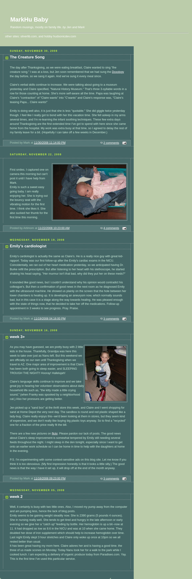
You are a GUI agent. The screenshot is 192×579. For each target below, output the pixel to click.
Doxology (118, 72)
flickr (55, 433)
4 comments (111, 228)
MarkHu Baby (29, 19)
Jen (69, 27)
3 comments (111, 318)
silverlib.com (28, 36)
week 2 (16, 496)
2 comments (111, 143)
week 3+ (17, 337)
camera (14, 174)
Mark (81, 27)
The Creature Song (27, 57)
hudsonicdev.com (64, 36)
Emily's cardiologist (28, 246)
